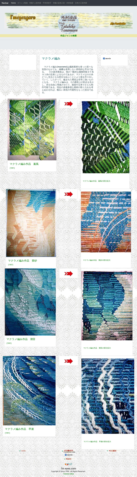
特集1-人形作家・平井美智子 (40, 3)
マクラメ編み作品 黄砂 (22, 260)
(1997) (10, 265)
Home (14, 3)
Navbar (5, 3)
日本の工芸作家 (81, 3)
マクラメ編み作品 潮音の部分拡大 (97, 348)
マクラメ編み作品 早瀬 (19, 428)
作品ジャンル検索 (68, 36)
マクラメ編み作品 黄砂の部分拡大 (96, 260)
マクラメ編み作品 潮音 (21, 339)
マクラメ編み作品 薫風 (24, 163)
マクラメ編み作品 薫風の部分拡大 (96, 181)
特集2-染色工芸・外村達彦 (63, 3)
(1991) (12, 168)
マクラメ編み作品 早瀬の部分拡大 (97, 442)
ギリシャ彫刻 (22, 3)
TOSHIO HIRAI (68, 474)
